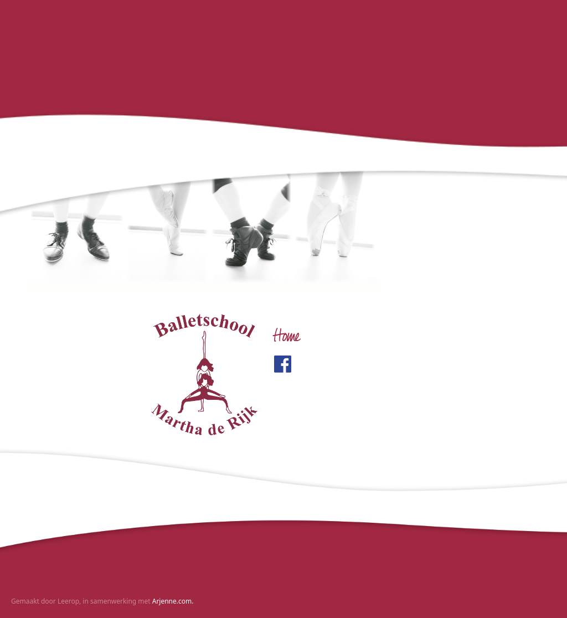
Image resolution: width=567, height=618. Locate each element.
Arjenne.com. (173, 601)
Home (287, 337)
